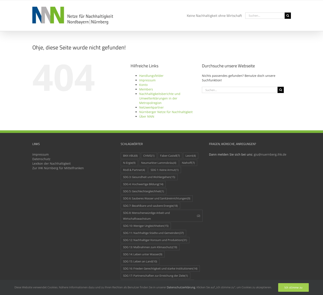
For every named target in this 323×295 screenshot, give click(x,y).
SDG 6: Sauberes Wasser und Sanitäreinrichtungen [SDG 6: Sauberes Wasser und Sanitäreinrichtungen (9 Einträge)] (156, 198)
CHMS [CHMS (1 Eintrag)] (148, 156)
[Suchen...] (265, 16)
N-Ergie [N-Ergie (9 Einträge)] (129, 163)
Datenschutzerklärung (181, 287)
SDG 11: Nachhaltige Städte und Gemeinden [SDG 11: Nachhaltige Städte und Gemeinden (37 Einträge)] (153, 233)
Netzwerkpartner (151, 107)
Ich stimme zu (293, 287)
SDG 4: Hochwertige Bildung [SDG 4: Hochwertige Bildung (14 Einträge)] (143, 184)
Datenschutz (41, 159)
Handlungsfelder (151, 76)
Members (146, 89)
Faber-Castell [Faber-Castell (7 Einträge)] (170, 156)
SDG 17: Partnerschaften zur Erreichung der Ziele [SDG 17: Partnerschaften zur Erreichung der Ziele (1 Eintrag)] (155, 276)
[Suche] (288, 16)
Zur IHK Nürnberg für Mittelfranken (58, 168)
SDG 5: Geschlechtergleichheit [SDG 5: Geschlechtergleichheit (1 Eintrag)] (143, 191)
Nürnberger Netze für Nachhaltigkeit (166, 112)
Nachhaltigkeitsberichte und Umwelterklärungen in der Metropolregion (159, 98)
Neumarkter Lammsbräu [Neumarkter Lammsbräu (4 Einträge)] (158, 163)
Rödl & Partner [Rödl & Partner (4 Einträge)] (134, 170)
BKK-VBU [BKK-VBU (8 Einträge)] (130, 156)
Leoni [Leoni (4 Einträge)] (191, 156)
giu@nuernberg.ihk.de (270, 154)
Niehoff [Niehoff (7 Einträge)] (188, 163)
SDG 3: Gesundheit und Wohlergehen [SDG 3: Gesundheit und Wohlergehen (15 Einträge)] (149, 177)
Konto (143, 85)
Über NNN (146, 116)
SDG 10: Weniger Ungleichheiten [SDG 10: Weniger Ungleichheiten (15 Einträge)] (146, 226)
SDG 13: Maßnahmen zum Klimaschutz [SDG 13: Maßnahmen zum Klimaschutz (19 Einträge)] (150, 247)
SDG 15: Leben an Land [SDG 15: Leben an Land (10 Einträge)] (140, 261)
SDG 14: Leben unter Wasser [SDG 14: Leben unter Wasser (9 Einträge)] (142, 254)
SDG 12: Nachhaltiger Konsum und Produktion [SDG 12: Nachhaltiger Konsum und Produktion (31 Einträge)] (155, 240)
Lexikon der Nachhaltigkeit (51, 163)
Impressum (147, 80)
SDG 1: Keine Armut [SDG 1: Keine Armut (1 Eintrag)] (165, 170)
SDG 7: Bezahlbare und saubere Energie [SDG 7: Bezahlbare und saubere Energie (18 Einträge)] (150, 206)
